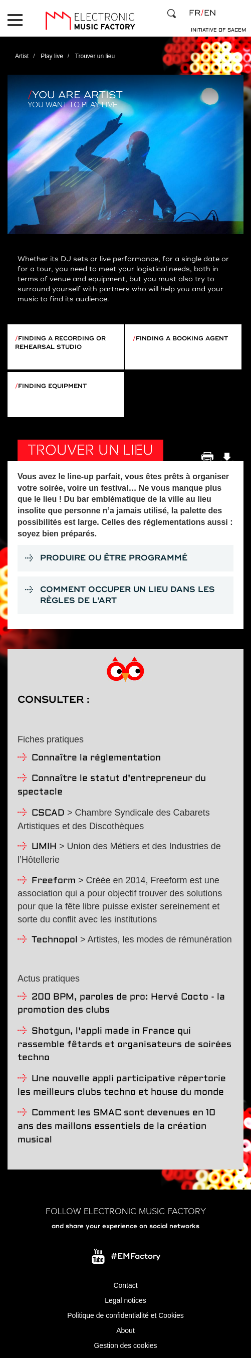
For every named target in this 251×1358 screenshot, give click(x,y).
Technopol (55, 940)
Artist (22, 56)
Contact (125, 1285)
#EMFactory (135, 1256)
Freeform (54, 881)
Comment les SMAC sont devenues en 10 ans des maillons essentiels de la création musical (116, 1126)
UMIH (44, 847)
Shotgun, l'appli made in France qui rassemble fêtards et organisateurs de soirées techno (124, 1044)
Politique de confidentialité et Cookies (125, 1315)
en (210, 13)
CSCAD (48, 813)
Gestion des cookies (125, 1345)
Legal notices (125, 1300)
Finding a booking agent (182, 338)
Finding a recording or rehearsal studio (60, 343)
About (125, 1330)
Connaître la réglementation (96, 758)
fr (194, 13)
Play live (52, 56)
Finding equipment (52, 386)
